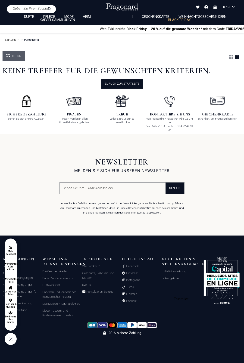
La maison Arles (10, 293)
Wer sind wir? (91, 266)
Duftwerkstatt (51, 285)
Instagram (132, 280)
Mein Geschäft (11, 252)
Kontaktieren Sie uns (99, 292)
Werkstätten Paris (11, 280)
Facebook (132, 266)
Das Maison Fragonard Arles (61, 303)
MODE (68, 16)
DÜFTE (29, 16)
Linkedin (131, 294)
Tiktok (129, 287)
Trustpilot (181, 299)
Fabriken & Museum (10, 305)
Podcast (131, 301)
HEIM (87, 16)
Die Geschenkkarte (54, 271)
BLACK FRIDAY (179, 20)
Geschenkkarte (155, 16)
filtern (13, 56)
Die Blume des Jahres (10, 319)
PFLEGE (49, 16)
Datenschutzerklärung (17, 303)
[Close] (242, 28)
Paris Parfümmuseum (57, 278)
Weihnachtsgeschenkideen (202, 16)
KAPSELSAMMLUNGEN (57, 20)
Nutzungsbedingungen (18, 284)
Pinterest (131, 273)
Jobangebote (170, 278)
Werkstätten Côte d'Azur (11, 267)
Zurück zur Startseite (122, 83)
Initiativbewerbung (174, 271)
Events (86, 284)
